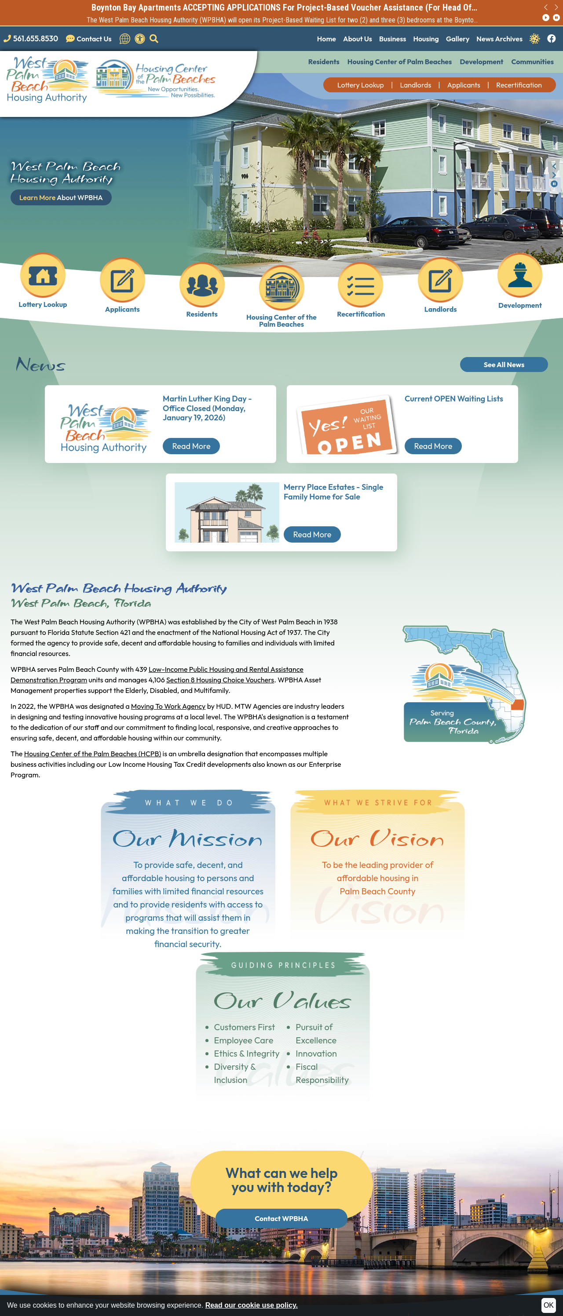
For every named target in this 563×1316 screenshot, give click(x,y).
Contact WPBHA (281, 1056)
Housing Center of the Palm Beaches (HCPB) (92, 753)
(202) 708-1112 (120, 1257)
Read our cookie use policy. (251, 1305)
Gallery (457, 38)
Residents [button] (324, 61)
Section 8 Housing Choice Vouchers (220, 679)
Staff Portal (530, 1186)
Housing (426, 38)
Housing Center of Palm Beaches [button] (399, 61)
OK (549, 1305)
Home (326, 38)
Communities (532, 61)
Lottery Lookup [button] (360, 84)
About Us (357, 38)
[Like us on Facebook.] (551, 39)
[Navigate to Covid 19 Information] (535, 37)
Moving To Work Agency (168, 706)
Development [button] (481, 61)
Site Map (187, 1291)
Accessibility (225, 1291)
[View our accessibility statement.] (140, 38)
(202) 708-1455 (188, 1257)
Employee (527, 1178)
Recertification (519, 84)
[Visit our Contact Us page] (90, 38)
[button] (154, 38)
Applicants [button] (463, 84)
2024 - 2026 (37, 1291)
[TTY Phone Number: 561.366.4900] (371, 1183)
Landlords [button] (415, 84)
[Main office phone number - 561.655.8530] (33, 38)
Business (392, 38)
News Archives (499, 38)
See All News (504, 364)
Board (521, 1168)
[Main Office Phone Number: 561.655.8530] (371, 1160)
